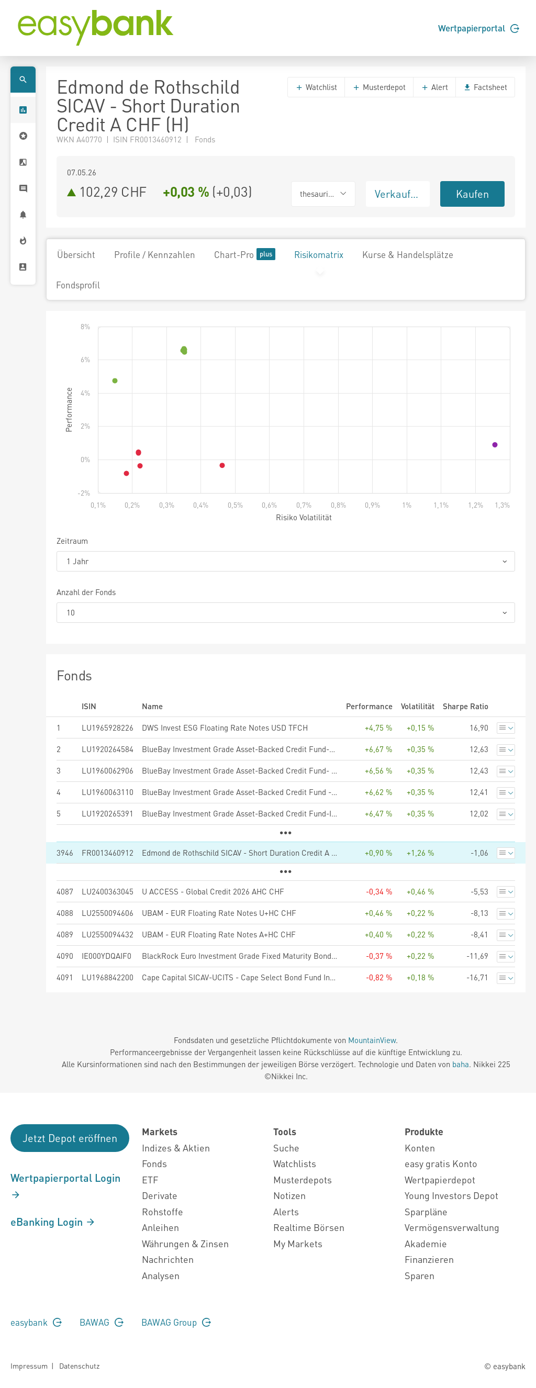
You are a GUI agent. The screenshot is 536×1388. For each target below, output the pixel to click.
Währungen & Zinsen (185, 1243)
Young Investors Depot (451, 1195)
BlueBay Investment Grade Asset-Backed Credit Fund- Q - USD (240, 770)
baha (460, 1064)
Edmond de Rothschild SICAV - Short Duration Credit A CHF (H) (240, 852)
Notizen (289, 1195)
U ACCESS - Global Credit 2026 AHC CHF (213, 891)
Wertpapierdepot (440, 1179)
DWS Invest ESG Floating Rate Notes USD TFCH (225, 727)
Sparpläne (426, 1211)
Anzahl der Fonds (86, 592)
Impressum (29, 1365)
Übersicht (76, 254)
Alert (434, 87)
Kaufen (472, 193)
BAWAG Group (176, 1322)
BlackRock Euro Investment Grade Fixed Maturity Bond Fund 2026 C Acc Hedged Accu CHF (240, 955)
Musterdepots (302, 1179)
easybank (36, 1322)
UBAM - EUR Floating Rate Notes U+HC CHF (219, 913)
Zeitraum (72, 540)
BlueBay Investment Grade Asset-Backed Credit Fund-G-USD (240, 749)
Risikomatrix (318, 254)
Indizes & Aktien (176, 1147)
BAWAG (102, 1322)
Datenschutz (79, 1365)
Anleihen (160, 1227)
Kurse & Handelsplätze (407, 254)
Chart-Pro (244, 254)
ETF (150, 1179)
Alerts (286, 1211)
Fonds (154, 1163)
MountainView (372, 1040)
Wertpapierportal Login (65, 1185)
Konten (420, 1147)
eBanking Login (53, 1221)
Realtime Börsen (308, 1227)
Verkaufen (398, 193)
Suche (286, 1147)
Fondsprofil (78, 284)
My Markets (297, 1243)
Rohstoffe (162, 1211)
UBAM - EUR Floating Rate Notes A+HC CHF (219, 934)
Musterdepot (379, 87)
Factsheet (485, 87)
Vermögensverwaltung (452, 1227)
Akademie (426, 1243)
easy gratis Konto (441, 1163)
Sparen (419, 1275)
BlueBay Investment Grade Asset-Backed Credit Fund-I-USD (240, 813)
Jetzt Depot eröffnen (70, 1138)
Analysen (161, 1275)
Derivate (159, 1195)
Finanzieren (429, 1259)
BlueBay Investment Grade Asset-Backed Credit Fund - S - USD (240, 792)
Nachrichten (168, 1259)
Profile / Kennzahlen (154, 254)
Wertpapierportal (478, 27)
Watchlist (316, 87)
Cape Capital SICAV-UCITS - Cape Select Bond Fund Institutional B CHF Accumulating (240, 977)
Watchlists (294, 1163)
